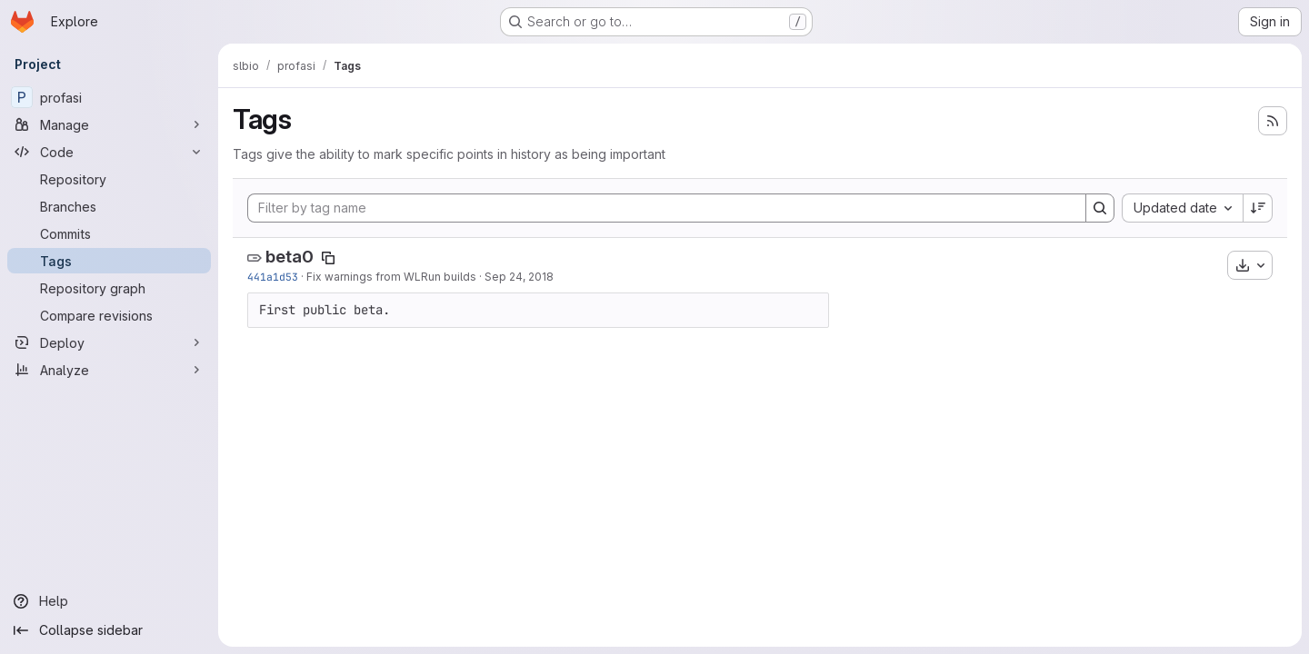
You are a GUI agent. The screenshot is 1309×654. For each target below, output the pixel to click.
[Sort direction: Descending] (1258, 208)
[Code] (109, 151)
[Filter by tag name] (666, 208)
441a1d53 (272, 276)
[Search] (1099, 208)
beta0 (289, 256)
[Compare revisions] (109, 315)
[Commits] (109, 233)
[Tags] (109, 260)
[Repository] (109, 179)
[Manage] (109, 124)
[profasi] (109, 97)
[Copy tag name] (328, 258)
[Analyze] (109, 369)
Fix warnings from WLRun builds (391, 276)
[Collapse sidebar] (109, 630)
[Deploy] (109, 342)
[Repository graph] (109, 288)
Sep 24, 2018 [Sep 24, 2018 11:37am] (519, 276)
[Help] (109, 601)
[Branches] (109, 206)
